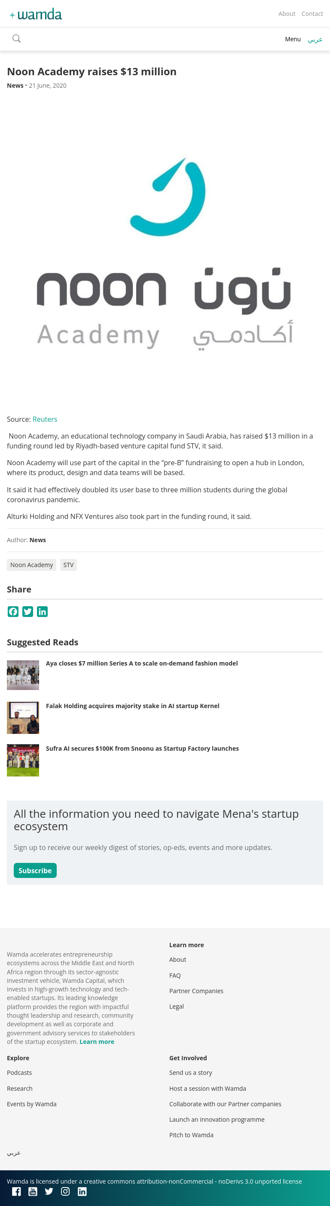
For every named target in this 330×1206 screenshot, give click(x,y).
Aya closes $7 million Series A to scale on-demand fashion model (142, 663)
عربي (315, 39)
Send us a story (190, 1072)
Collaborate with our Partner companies (225, 1104)
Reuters (45, 419)
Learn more (96, 1041)
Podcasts (19, 1072)
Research (20, 1088)
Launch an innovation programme (217, 1119)
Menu (293, 39)
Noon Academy (31, 565)
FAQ (175, 975)
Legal (176, 1006)
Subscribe (35, 870)
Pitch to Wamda (191, 1135)
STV (69, 565)
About (286, 13)
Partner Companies (196, 991)
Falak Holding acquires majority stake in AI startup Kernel (133, 706)
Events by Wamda (32, 1104)
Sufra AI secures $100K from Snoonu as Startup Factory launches (142, 748)
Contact (312, 13)
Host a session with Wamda (207, 1088)
